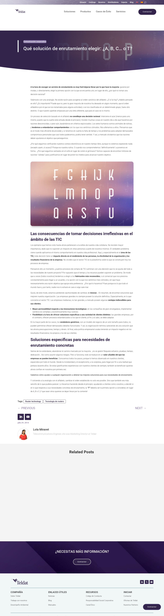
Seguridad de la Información (102, 606)
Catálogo (92, 2)
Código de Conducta (94, 584)
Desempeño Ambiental (19, 593)
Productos (85, 12)
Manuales (52, 593)
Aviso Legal (34, 606)
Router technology (33, 390)
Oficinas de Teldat (131, 589)
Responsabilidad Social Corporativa (99, 589)
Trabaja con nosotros (19, 589)
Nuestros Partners (131, 593)
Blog (131, 2)
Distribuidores (113, 2)
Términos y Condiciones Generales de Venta (28, 609)
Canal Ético (90, 593)
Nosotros (101, 2)
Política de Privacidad (19, 606)
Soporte (124, 2)
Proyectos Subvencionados (77, 606)
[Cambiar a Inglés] (137, 2)
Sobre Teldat (15, 584)
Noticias (51, 584)
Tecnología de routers (54, 390)
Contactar (127, 584)
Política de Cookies (48, 606)
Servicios (121, 12)
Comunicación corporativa (35, 30)
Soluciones (69, 12)
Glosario (83, 2)
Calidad (61, 606)
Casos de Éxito (103, 12)
